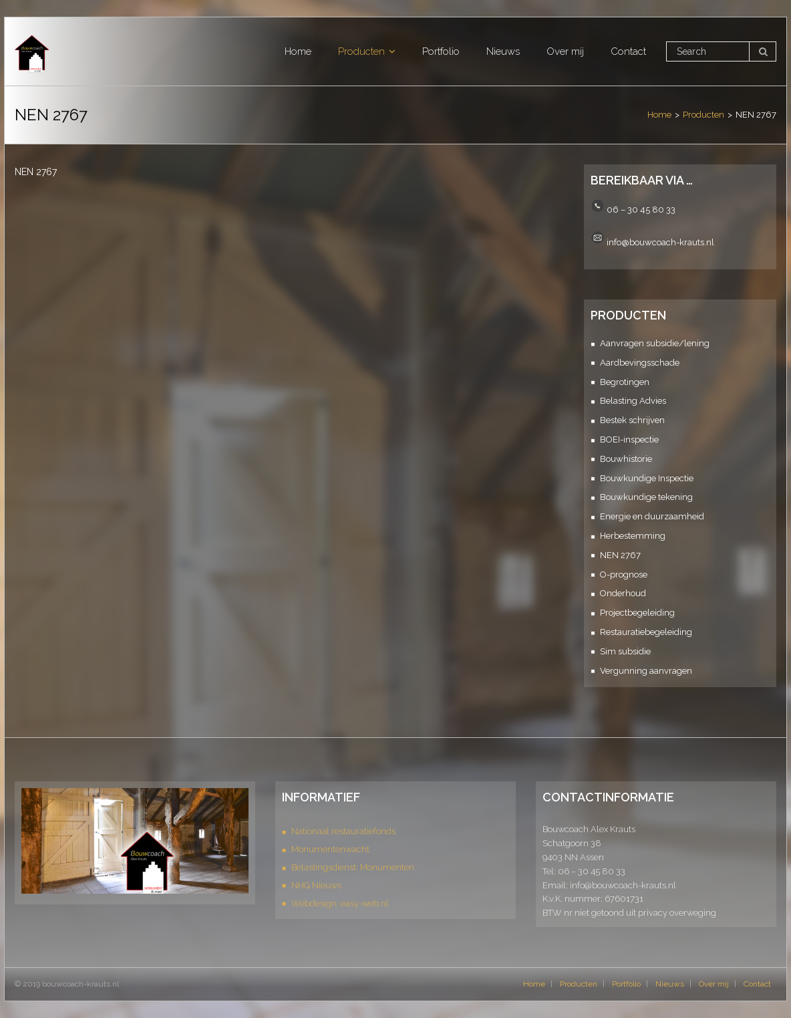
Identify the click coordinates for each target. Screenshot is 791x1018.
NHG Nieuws (316, 885)
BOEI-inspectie (629, 439)
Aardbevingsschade (639, 363)
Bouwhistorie (626, 459)
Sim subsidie (625, 651)
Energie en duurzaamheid (652, 516)
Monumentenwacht (330, 849)
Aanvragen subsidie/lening (654, 343)
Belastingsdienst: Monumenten (352, 867)
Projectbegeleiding (637, 613)
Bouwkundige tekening (646, 497)
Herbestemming (632, 536)
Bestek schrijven (632, 420)
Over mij (714, 984)
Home (659, 115)
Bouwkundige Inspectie (646, 478)
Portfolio (626, 984)
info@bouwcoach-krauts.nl (660, 242)
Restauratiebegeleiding (646, 632)
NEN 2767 (620, 555)
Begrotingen (624, 382)
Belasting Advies (633, 401)
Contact (757, 984)
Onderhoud (623, 593)
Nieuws (669, 984)
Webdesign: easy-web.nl (340, 903)
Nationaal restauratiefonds (343, 831)
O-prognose (623, 574)
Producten (703, 115)
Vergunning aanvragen (646, 671)
